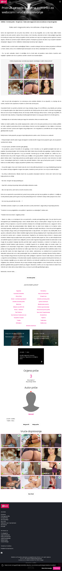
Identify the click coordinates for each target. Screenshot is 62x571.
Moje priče (35, 424)
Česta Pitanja (4, 542)
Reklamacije (4, 540)
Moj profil (26, 424)
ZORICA (5, 474)
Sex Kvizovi (4, 525)
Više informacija (47, 568)
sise (30, 156)
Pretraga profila (5, 516)
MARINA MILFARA (9, 487)
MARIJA (46, 474)
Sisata (13, 93)
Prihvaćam (57, 568)
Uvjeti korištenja (5, 535)
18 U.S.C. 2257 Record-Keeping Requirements (31, 558)
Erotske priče (31, 278)
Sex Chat (31, 494)
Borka (28, 77)
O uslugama (4, 533)
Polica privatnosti (5, 536)
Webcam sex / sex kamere (8, 523)
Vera (43, 93)
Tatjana (29, 93)
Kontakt (3, 526)
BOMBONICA (15, 77)
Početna (3, 514)
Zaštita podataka (5, 538)
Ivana (44, 77)
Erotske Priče (4, 518)
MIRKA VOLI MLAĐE (30, 487)
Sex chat (3, 521)
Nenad (31, 414)
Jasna (26, 474)
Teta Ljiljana (48, 487)
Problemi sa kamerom (7, 548)
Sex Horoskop (4, 519)
